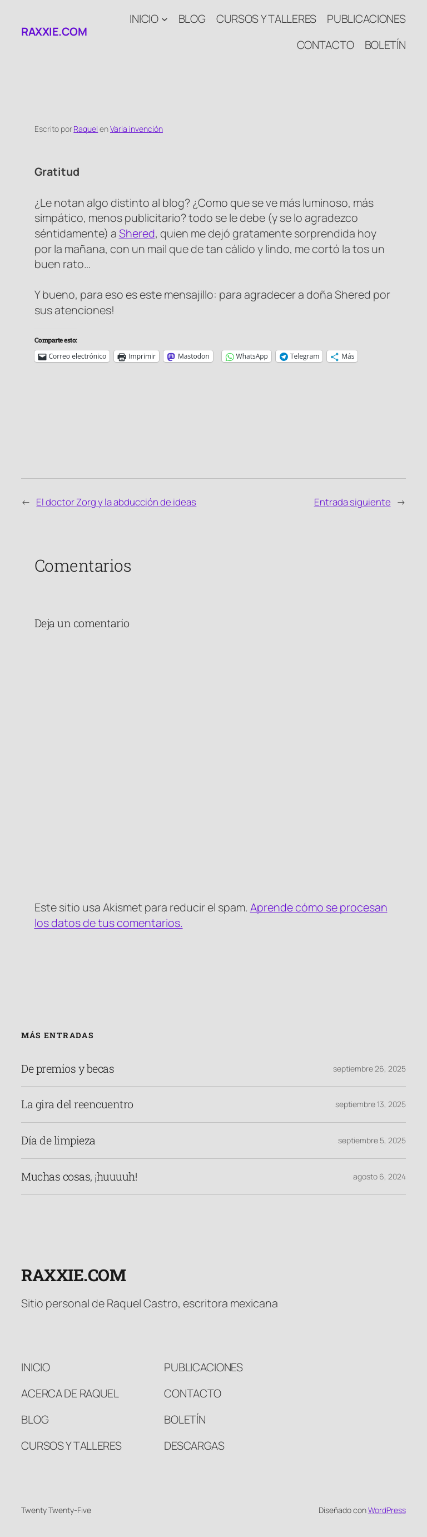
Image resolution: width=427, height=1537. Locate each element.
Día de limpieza (58, 1140)
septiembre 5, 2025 (372, 1140)
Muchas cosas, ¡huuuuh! (79, 1176)
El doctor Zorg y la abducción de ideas (116, 501)
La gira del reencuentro (77, 1104)
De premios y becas (67, 1068)
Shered (137, 233)
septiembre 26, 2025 (369, 1068)
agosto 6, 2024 (379, 1176)
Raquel (85, 128)
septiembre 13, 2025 (370, 1104)
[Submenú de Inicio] (164, 19)
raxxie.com (54, 31)
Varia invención (136, 128)
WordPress (387, 1510)
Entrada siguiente (352, 501)
